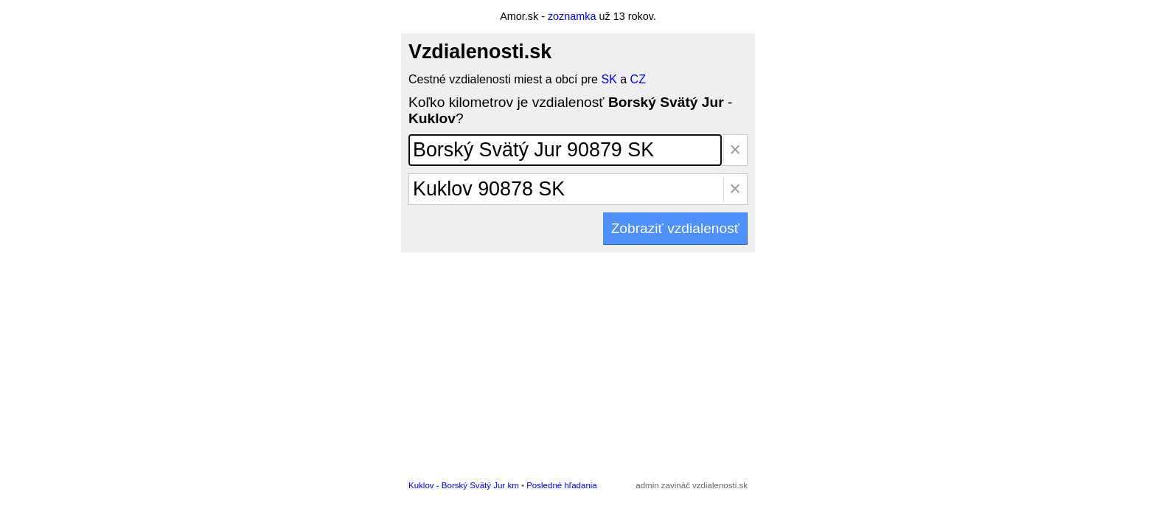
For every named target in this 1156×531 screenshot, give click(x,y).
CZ (638, 79)
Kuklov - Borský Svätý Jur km (463, 485)
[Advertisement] (578, 363)
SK (608, 79)
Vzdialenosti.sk (479, 52)
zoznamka (572, 16)
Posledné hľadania (561, 485)
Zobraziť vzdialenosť (675, 228)
